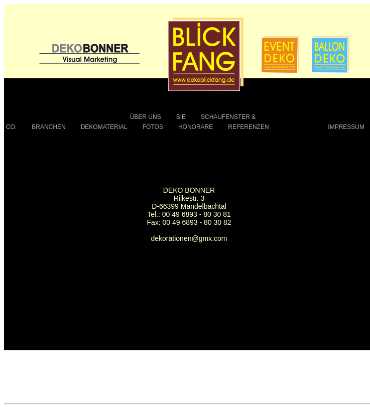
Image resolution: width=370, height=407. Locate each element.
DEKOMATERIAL (104, 126)
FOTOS (153, 126)
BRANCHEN (48, 126)
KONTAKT (298, 126)
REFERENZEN (248, 126)
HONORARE (195, 126)
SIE (181, 116)
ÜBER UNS (145, 116)
